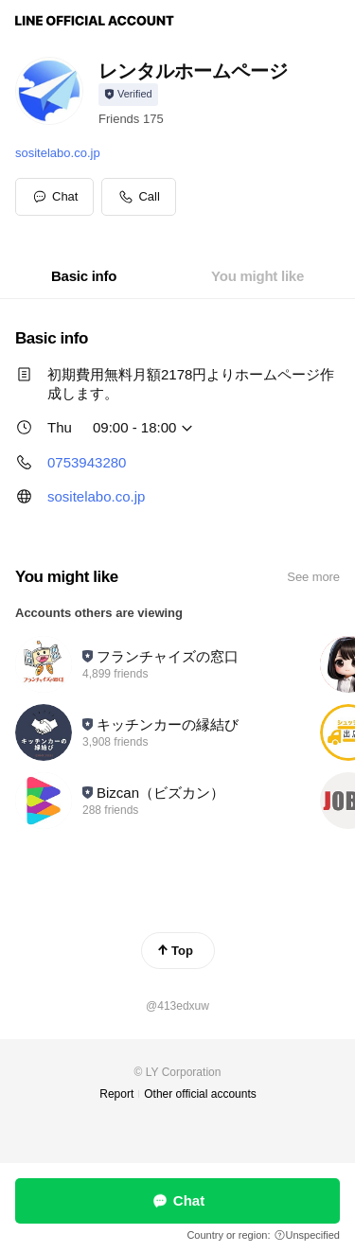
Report (116, 1094)
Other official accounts (200, 1094)
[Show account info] (128, 94)
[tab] (83, 276)
